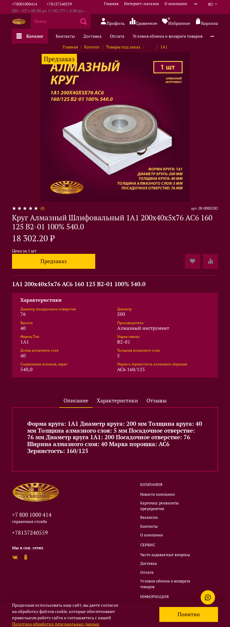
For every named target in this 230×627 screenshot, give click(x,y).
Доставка (92, 36)
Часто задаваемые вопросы (165, 554)
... (150, 47)
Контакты (65, 36)
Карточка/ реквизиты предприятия (159, 506)
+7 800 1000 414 (32, 514)
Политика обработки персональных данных (55, 624)
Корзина (206, 21)
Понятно (189, 614)
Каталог (29, 36)
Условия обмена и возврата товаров (167, 36)
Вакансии (149, 517)
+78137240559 (59, 4)
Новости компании (157, 494)
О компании (175, 3)
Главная (111, 3)
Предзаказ (53, 261)
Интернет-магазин (141, 3)
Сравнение (143, 21)
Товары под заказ (123, 47)
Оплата (117, 36)
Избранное (176, 21)
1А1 (163, 47)
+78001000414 (24, 4)
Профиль (112, 21)
